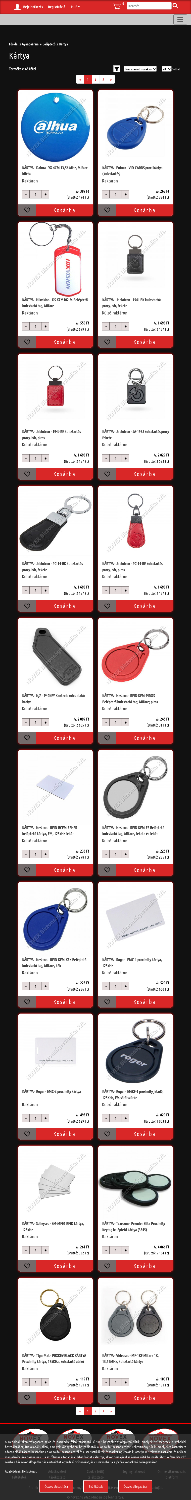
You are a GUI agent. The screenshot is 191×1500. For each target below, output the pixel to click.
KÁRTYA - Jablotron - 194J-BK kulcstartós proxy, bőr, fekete (131, 302)
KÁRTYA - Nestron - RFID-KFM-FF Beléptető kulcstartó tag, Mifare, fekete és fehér (133, 830)
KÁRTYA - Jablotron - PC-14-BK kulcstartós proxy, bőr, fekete (52, 566)
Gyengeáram (30, 44)
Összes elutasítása (56, 1486)
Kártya (63, 44)
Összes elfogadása (135, 1486)
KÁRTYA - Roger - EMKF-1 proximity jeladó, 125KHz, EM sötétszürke (132, 1094)
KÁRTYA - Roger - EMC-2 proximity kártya (51, 1091)
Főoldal (13, 44)
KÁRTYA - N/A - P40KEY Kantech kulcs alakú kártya (53, 698)
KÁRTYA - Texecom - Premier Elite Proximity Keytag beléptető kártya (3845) (133, 1226)
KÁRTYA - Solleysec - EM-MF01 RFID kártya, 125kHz (53, 1226)
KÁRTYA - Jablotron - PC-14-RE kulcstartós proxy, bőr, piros (132, 566)
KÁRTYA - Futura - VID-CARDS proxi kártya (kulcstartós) (132, 170)
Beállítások (96, 1486)
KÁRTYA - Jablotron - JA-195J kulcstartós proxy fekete (135, 434)
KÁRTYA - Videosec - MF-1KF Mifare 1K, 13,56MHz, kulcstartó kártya (130, 1358)
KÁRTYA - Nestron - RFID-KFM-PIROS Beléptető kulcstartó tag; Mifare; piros (130, 698)
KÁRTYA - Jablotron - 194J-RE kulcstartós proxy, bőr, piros (51, 434)
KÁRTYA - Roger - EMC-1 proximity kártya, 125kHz (132, 962)
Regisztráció (56, 6)
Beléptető (49, 44)
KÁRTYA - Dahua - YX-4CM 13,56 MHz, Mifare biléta (55, 170)
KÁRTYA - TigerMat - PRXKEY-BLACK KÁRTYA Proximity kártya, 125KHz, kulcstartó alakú (54, 1358)
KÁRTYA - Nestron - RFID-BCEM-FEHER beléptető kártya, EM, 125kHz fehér (49, 830)
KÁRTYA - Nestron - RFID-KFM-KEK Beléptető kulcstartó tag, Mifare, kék (54, 962)
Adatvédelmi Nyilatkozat (21, 1471)
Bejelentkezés (33, 6)
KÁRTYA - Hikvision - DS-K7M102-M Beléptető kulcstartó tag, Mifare (55, 302)
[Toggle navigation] (180, 19)
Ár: (77, 191)
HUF (74, 6)
